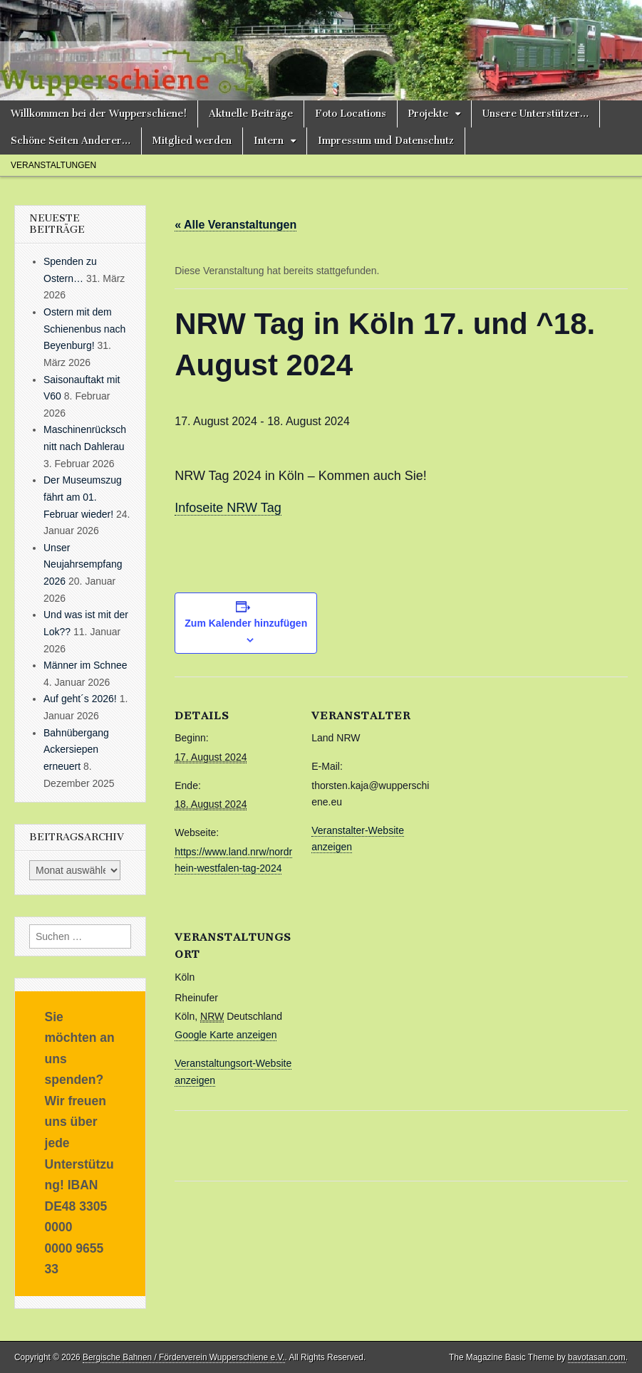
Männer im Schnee (85, 665)
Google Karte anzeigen (225, 1034)
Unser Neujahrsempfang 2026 (83, 564)
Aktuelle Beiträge (251, 114)
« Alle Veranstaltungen (235, 225)
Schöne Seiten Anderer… (70, 141)
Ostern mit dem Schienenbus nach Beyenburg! (84, 328)
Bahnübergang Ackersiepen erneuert (76, 749)
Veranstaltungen (53, 165)
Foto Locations (350, 114)
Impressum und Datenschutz (386, 141)
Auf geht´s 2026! (80, 698)
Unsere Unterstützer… (535, 114)
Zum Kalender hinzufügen (246, 623)
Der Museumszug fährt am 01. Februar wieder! (82, 496)
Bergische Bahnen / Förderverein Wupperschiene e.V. (184, 1357)
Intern (269, 141)
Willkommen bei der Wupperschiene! (99, 114)
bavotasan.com (597, 1357)
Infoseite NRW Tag (228, 508)
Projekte (428, 114)
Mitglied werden (192, 141)
